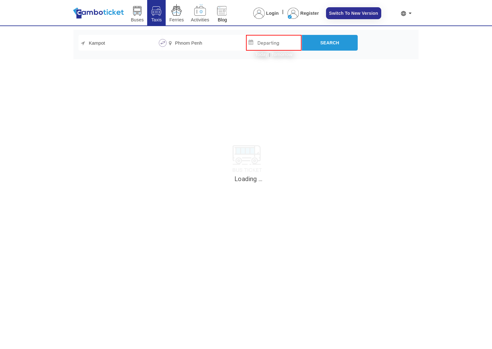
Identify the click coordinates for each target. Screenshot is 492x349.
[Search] (330, 43)
